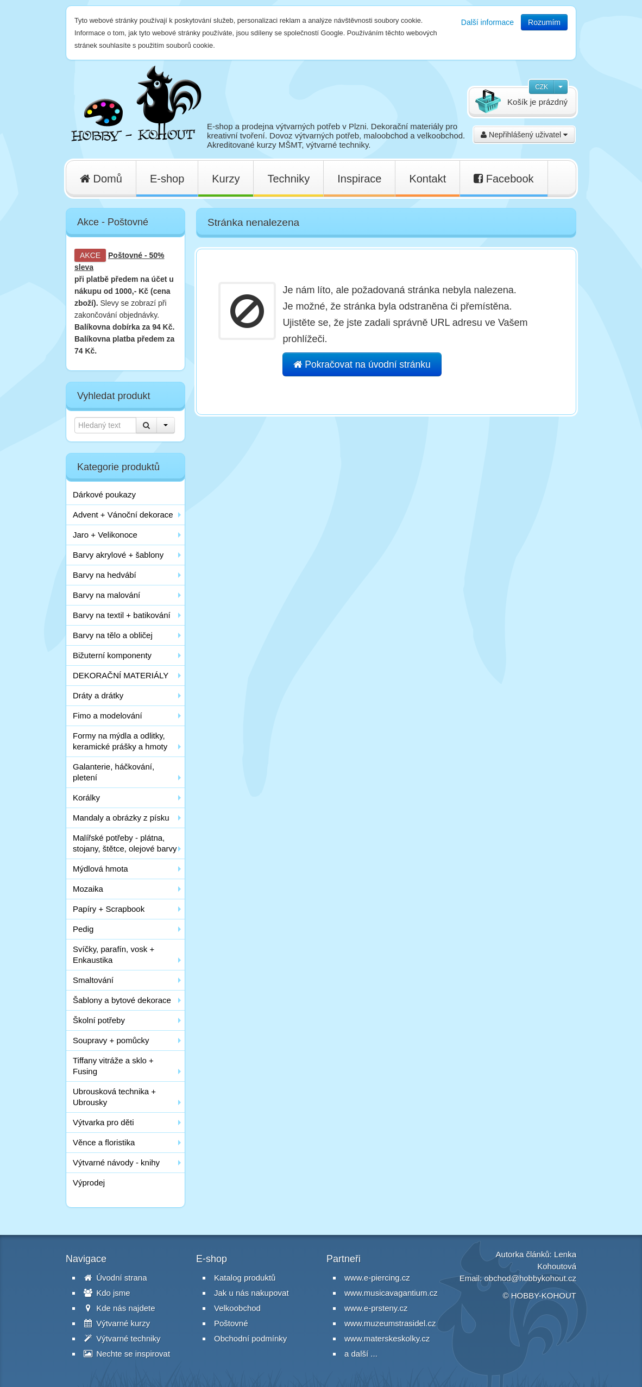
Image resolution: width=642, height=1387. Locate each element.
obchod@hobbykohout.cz (530, 1278)
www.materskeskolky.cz (387, 1338)
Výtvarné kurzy (117, 1323)
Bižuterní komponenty (112, 655)
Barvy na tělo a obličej (113, 635)
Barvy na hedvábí (104, 574)
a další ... (360, 1353)
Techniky (288, 179)
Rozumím (544, 22)
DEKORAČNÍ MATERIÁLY (120, 675)
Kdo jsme (107, 1292)
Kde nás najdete (119, 1308)
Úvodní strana (115, 1277)
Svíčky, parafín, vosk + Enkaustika (113, 954)
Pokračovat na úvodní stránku (361, 364)
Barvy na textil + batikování (122, 615)
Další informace (487, 22)
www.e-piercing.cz (377, 1277)
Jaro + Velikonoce (105, 534)
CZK (541, 87)
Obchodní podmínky (250, 1338)
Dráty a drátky (98, 695)
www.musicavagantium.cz (391, 1292)
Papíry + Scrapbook (108, 908)
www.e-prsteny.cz (375, 1308)
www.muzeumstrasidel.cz (390, 1323)
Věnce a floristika (104, 1142)
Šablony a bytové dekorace (122, 1000)
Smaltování (93, 980)
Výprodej (89, 1182)
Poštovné (125, 255)
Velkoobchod (237, 1308)
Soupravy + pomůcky (111, 1040)
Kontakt (427, 179)
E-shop (167, 179)
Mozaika (88, 888)
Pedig (83, 929)
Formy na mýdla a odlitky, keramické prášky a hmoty (120, 741)
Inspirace (359, 179)
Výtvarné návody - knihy (116, 1162)
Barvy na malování (106, 595)
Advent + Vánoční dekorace (123, 514)
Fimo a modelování (107, 715)
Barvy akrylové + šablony (118, 554)
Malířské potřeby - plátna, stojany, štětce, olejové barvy (125, 843)
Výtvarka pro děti (103, 1122)
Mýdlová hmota (100, 868)
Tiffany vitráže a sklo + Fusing (113, 1066)
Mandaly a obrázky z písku (121, 817)
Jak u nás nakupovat (251, 1292)
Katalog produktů (244, 1277)
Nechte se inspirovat (127, 1353)
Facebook (503, 179)
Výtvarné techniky (122, 1338)
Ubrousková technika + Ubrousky (114, 1097)
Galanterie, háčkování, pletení (113, 772)
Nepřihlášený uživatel (524, 134)
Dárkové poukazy (104, 494)
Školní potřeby (99, 1020)
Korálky (86, 797)
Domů (101, 179)
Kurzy (226, 179)
